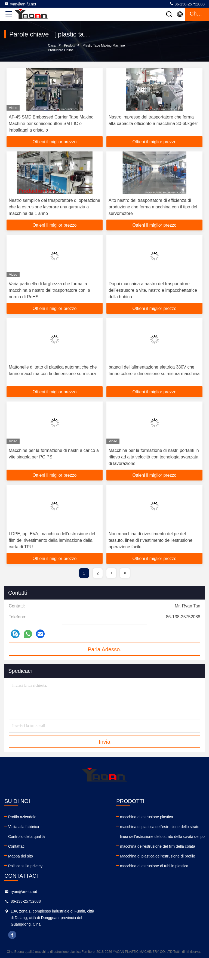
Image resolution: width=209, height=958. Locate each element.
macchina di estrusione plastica (146, 817)
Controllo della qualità (26, 836)
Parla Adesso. (104, 649)
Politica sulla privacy (25, 866)
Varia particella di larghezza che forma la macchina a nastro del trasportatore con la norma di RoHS (49, 290)
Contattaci (16, 846)
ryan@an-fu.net (20, 3)
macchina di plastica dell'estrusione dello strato (159, 827)
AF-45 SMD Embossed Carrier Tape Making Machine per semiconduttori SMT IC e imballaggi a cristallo (51, 123)
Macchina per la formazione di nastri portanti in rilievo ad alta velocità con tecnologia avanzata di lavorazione (154, 457)
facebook (12, 935)
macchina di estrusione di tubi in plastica (154, 866)
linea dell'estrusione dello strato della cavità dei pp (162, 836)
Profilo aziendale (22, 817)
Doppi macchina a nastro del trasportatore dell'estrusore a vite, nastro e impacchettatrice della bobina (153, 290)
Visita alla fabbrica (23, 827)
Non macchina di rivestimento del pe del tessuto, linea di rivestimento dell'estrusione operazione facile (150, 540)
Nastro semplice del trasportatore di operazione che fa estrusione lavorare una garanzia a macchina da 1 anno (54, 207)
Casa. (52, 45)
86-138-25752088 (187, 3)
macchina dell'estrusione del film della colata (157, 846)
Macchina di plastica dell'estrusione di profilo (157, 856)
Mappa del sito (20, 856)
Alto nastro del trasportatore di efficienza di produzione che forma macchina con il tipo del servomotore (153, 207)
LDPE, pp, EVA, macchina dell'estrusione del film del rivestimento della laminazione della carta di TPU (52, 540)
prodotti (69, 45)
